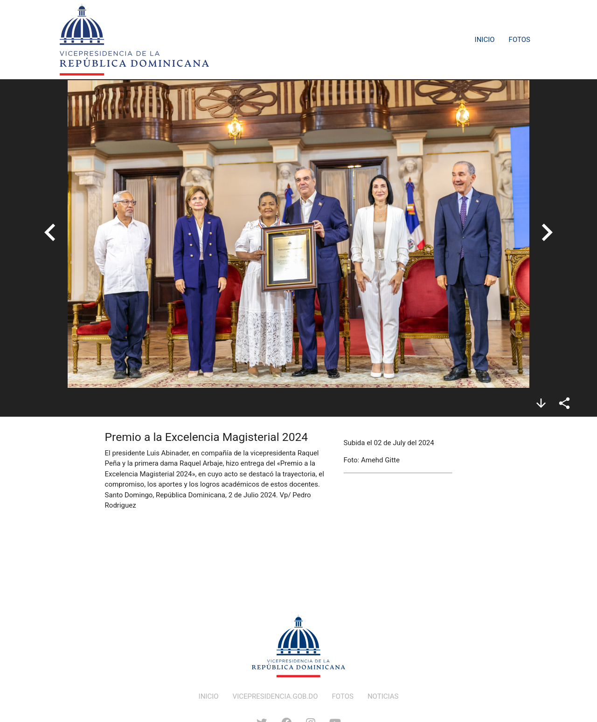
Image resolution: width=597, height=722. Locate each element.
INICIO (209, 696)
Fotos (519, 39)
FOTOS (343, 696)
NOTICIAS (383, 696)
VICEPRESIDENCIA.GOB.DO (275, 696)
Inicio (485, 39)
